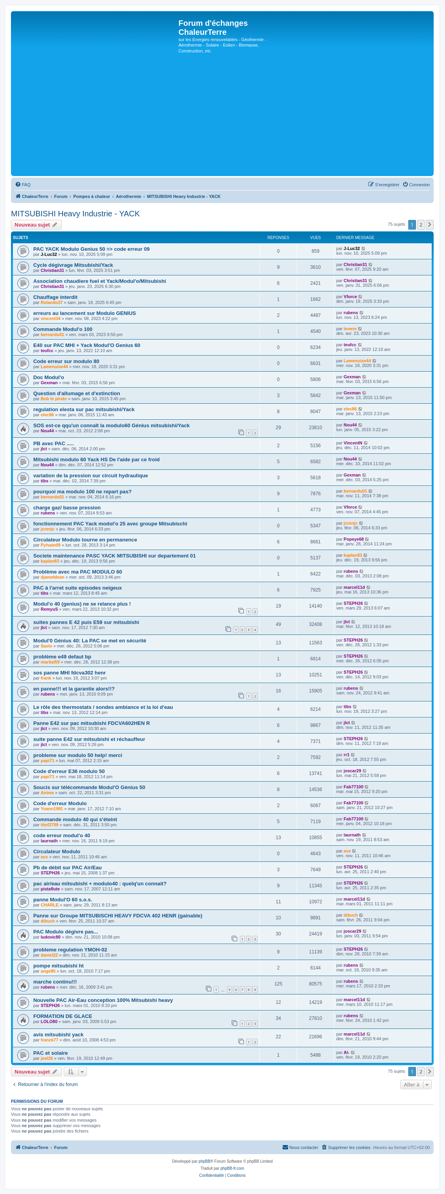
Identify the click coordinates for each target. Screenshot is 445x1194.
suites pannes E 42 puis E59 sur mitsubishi (86, 622)
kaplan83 (50, 561)
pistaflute (50, 889)
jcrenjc (47, 529)
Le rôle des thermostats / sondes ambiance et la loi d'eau (103, 707)
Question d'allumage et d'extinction (76, 393)
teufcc (47, 350)
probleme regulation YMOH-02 (70, 950)
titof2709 (49, 824)
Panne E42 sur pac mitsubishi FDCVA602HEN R (91, 723)
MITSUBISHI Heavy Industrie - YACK (75, 213)
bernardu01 (52, 334)
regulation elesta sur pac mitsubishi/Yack (84, 409)
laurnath (49, 840)
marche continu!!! (55, 982)
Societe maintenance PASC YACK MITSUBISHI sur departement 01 (114, 556)
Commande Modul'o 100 (62, 329)
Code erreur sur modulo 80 (66, 361)
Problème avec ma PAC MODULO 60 (77, 572)
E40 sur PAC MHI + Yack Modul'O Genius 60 (86, 345)
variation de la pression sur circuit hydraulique (90, 475)
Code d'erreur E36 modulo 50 (69, 771)
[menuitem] (23, 184)
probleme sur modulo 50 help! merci (77, 755)
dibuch (48, 921)
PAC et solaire (50, 1053)
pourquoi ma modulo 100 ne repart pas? (82, 492)
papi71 (47, 760)
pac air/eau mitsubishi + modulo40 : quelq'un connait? (100, 884)
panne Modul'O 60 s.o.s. (62, 900)
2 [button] (421, 224)
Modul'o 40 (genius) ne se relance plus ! (82, 604)
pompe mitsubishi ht (58, 966)
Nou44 (47, 430)
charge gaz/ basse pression (67, 508)
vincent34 (51, 318)
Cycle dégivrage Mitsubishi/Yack (73, 265)
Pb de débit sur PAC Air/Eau (67, 867)
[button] (430, 224)
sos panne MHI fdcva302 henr (69, 673)
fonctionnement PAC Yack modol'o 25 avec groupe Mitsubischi (110, 524)
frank (46, 678)
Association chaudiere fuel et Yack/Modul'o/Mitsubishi (99, 281)
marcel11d (354, 587)
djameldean (53, 577)
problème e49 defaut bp (62, 657)
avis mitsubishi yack (58, 1035)
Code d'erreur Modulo (59, 803)
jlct (44, 448)
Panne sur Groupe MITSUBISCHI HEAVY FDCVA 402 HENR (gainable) (117, 916)
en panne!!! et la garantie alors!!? (74, 689)
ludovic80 (51, 937)
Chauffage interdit (55, 297)
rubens (351, 312)
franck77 (49, 1040)
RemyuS (49, 609)
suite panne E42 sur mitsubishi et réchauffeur (89, 739)
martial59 (50, 662)
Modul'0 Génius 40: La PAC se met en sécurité (89, 641)
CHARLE (50, 905)
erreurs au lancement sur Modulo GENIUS (84, 313)
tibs (45, 480)
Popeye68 (354, 539)
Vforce (350, 296)
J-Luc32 (49, 254)
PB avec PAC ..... (53, 443)
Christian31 (52, 270)
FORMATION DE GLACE (62, 1016)
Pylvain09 (51, 545)
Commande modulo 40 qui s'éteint (75, 819)
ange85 (48, 971)
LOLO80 (49, 1021)
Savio (46, 646)
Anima (47, 792)
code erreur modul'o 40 (61, 835)
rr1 (347, 754)
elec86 (47, 414)
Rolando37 (52, 302)
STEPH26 (353, 603)
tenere (350, 328)
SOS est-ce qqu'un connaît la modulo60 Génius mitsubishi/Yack (111, 425)
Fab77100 (353, 786)
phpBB (204, 1161)
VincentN (353, 443)
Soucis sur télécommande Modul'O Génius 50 (89, 787)
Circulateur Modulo (56, 851)
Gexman (49, 382)
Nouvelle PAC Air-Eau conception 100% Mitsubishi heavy (103, 1000)
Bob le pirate (54, 398)
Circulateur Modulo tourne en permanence (85, 540)
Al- (347, 1052)
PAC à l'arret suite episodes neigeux (77, 588)
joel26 (47, 1058)
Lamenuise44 (54, 366)
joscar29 (352, 770)
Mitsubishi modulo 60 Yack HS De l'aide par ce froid (96, 459)
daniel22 (49, 955)
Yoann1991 (52, 808)
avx (44, 856)
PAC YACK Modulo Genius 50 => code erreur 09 (91, 249)
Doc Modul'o (48, 377)
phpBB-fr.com (232, 1168)
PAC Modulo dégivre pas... (65, 932)
